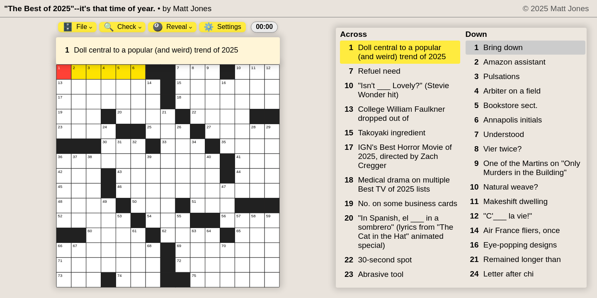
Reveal (172, 26)
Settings (222, 26)
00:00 (264, 26)
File (77, 26)
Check (122, 26)
